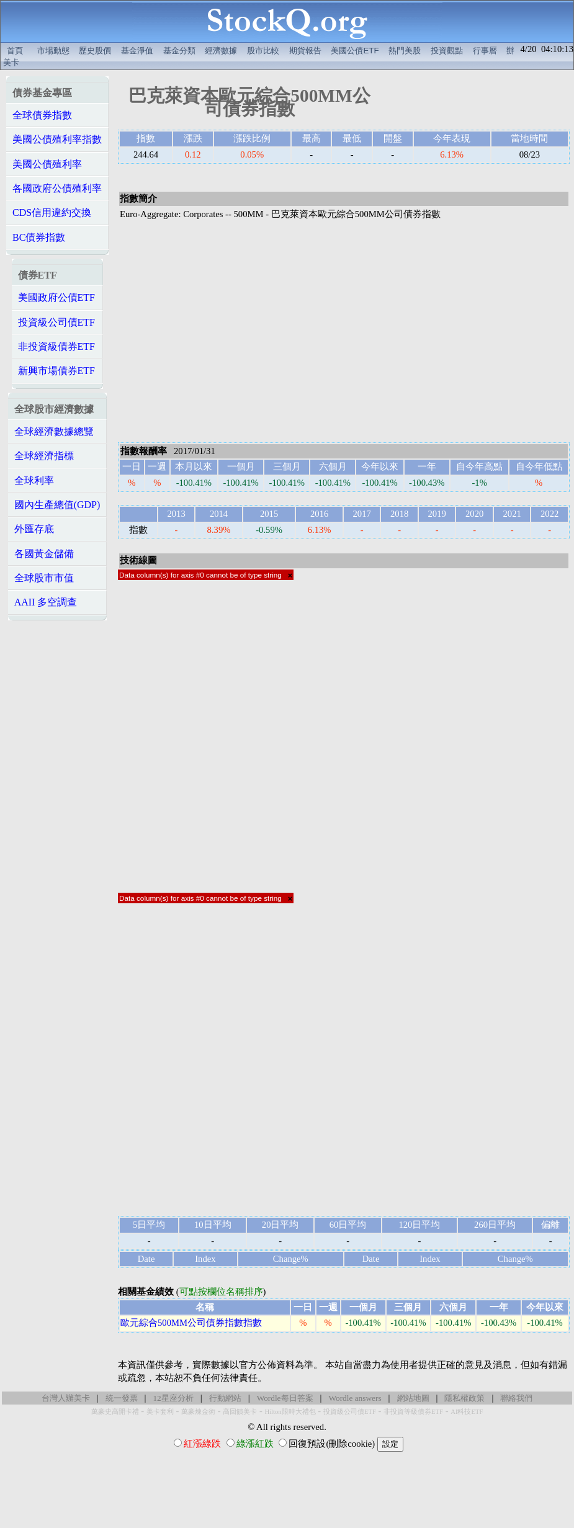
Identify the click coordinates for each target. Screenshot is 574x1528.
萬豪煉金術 (198, 1411)
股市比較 (263, 50)
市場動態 (53, 50)
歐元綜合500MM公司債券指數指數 (191, 1323)
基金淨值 (137, 50)
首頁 (15, 50)
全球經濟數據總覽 (54, 431)
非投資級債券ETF (56, 346)
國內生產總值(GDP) (57, 504)
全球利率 (34, 480)
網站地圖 (413, 1398)
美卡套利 (160, 1411)
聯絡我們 (516, 1398)
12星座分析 (173, 1398)
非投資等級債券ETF (413, 1411)
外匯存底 (34, 529)
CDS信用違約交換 (51, 212)
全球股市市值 (44, 578)
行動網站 (225, 1398)
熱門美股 (404, 50)
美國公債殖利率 (47, 164)
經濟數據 (221, 50)
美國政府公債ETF (56, 297)
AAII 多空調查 (46, 602)
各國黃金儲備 (44, 553)
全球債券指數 (42, 115)
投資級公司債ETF (56, 322)
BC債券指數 (38, 237)
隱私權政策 (464, 1398)
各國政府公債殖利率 (57, 188)
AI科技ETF (467, 1411)
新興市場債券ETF (56, 370)
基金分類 (179, 50)
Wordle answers (354, 1398)
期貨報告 (305, 50)
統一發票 (121, 1398)
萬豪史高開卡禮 (115, 1411)
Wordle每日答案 (285, 1398)
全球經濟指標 (44, 455)
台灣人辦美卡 (66, 1398)
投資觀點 (447, 50)
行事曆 (485, 50)
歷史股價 (95, 50)
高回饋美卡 (240, 1411)
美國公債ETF (355, 50)
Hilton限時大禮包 (289, 1411)
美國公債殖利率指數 (57, 139)
